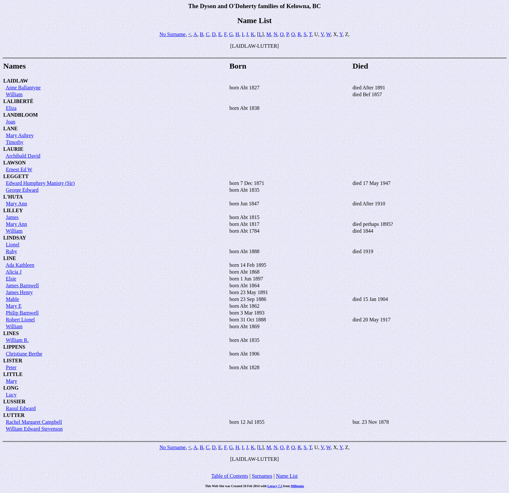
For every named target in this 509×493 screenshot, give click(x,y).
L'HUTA (13, 197)
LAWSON (14, 162)
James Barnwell (22, 285)
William (14, 94)
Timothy (15, 142)
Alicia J (13, 272)
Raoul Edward (21, 408)
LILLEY (13, 210)
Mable (12, 299)
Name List (287, 476)
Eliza (11, 108)
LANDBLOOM (20, 115)
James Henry (19, 292)
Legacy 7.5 (274, 486)
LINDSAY (14, 237)
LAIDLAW (15, 81)
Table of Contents (229, 476)
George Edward (22, 190)
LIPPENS (14, 347)
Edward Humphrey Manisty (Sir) (40, 183)
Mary (11, 381)
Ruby (11, 251)
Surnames (262, 476)
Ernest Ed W (19, 169)
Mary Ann (16, 203)
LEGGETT (16, 176)
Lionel (12, 244)
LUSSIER (14, 401)
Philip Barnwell (22, 313)
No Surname (172, 34)
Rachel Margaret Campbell (34, 422)
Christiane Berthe (24, 354)
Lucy (11, 394)
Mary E (13, 306)
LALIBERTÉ (18, 101)
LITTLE (13, 374)
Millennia (297, 486)
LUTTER (14, 415)
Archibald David (23, 156)
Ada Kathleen (20, 265)
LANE (10, 128)
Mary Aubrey (20, 135)
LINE (9, 258)
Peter (11, 367)
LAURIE (13, 149)
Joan (10, 121)
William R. (17, 340)
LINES (11, 333)
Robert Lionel (20, 319)
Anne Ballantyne (23, 87)
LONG (11, 388)
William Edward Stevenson (34, 429)
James (12, 217)
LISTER (12, 360)
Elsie (11, 278)
